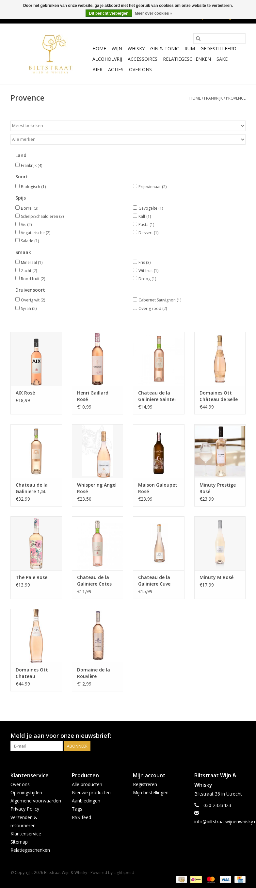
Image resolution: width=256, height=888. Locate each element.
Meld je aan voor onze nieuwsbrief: (60, 735)
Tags (77, 809)
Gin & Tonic (164, 48)
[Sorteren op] (128, 126)
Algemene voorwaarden (35, 801)
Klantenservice (25, 834)
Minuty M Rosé (216, 577)
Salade (30, 241)
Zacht (29, 270)
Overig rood (152, 308)
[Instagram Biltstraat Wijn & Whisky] (240, 736)
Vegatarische (35, 232)
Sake (222, 59)
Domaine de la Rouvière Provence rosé (93, 673)
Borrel (29, 208)
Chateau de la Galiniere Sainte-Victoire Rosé (157, 396)
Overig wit (33, 300)
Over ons (140, 69)
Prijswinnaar (152, 186)
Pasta (146, 224)
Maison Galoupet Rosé (157, 488)
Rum (189, 48)
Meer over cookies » (153, 13)
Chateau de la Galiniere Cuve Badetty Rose (154, 580)
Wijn (117, 48)
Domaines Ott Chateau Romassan (32, 673)
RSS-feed (81, 817)
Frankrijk (213, 98)
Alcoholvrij (107, 59)
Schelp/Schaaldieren (42, 216)
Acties (115, 69)
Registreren (145, 784)
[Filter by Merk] (128, 139)
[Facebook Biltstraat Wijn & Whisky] (228, 736)
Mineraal (31, 262)
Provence (236, 98)
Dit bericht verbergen (109, 13)
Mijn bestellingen (150, 792)
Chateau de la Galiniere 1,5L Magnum (32, 488)
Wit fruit (148, 270)
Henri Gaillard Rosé (92, 396)
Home (99, 48)
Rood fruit (33, 279)
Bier (97, 69)
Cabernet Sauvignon (159, 300)
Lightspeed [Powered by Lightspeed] (124, 872)
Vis (26, 224)
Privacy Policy (24, 809)
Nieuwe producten (91, 792)
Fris (144, 262)
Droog (147, 279)
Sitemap (19, 842)
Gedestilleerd (218, 48)
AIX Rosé (25, 393)
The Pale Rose (31, 577)
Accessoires (142, 59)
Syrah (29, 308)
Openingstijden (26, 792)
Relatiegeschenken (187, 59)
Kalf (144, 216)
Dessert (148, 232)
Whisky (136, 48)
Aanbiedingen (86, 801)
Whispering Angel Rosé (97, 488)
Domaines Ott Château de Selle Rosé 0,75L (219, 396)
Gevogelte (150, 208)
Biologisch (33, 186)
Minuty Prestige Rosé (218, 488)
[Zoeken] (219, 38)
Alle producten (87, 784)
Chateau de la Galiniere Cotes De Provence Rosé (97, 580)
